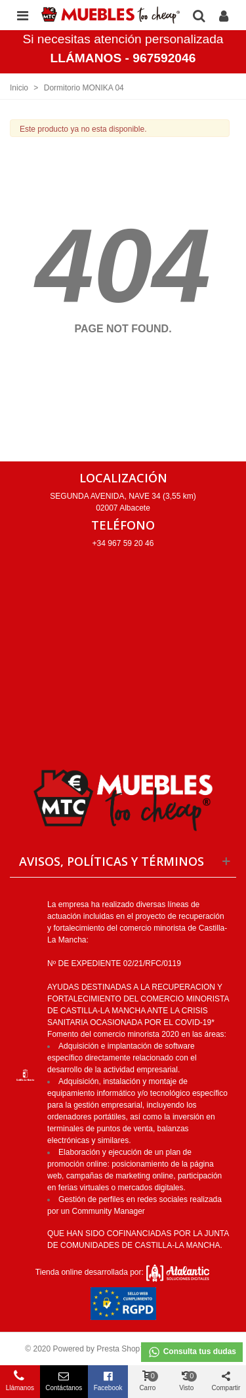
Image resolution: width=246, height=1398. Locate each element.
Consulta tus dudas (192, 1352)
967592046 (164, 58)
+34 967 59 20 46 (123, 543)
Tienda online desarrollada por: (123, 1272)
